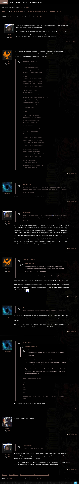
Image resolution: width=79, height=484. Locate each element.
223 (8, 431)
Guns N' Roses (16, 12)
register (21, 7)
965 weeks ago (70, 41)
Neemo (7, 61)
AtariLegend (7, 194)
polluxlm (7, 428)
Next (41, 16)
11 (37, 16)
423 (10, 37)
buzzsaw (9, 35)
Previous (9, 16)
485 (8, 64)
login (26, 7)
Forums (5, 12)
